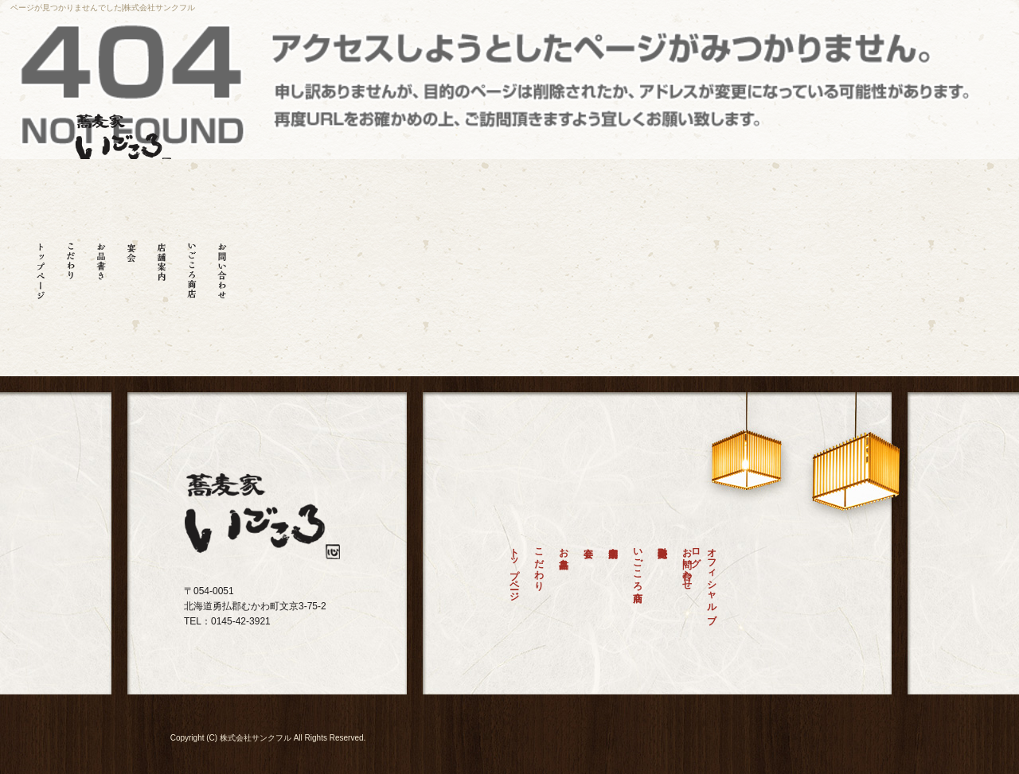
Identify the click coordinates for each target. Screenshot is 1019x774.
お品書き (101, 265)
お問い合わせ (222, 265)
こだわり (71, 265)
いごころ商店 (192, 265)
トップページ (40, 265)
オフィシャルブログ (708, 580)
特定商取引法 (662, 584)
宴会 (131, 265)
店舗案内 (161, 265)
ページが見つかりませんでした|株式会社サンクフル (103, 7)
